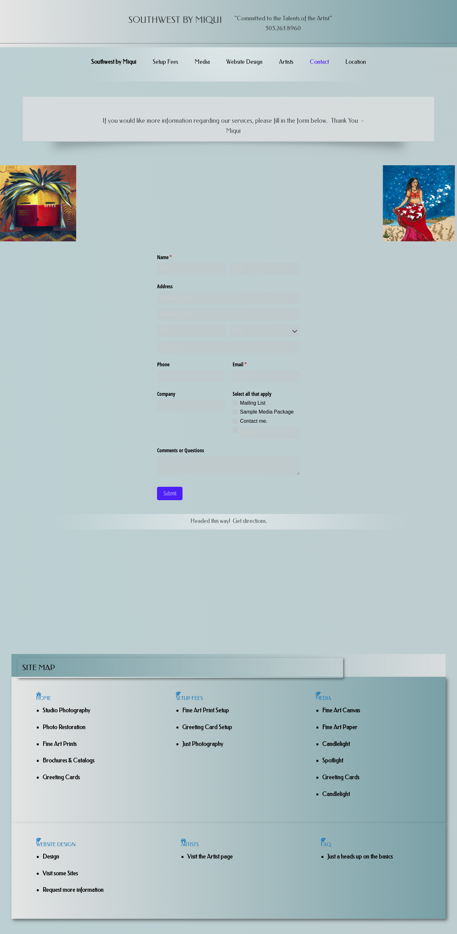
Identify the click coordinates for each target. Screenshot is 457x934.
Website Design (244, 61)
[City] (192, 330)
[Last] (265, 269)
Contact (319, 61)
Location (355, 61)
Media (202, 61)
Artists (286, 61)
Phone (163, 364)
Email (248, 364)
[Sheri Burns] (38, 203)
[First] (192, 269)
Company (166, 393)
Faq (330, 859)
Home (48, 705)
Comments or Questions (180, 450)
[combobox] (265, 330)
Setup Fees (165, 61)
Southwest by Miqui (113, 61)
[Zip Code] (228, 347)
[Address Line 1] (228, 298)
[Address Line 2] (228, 314)
